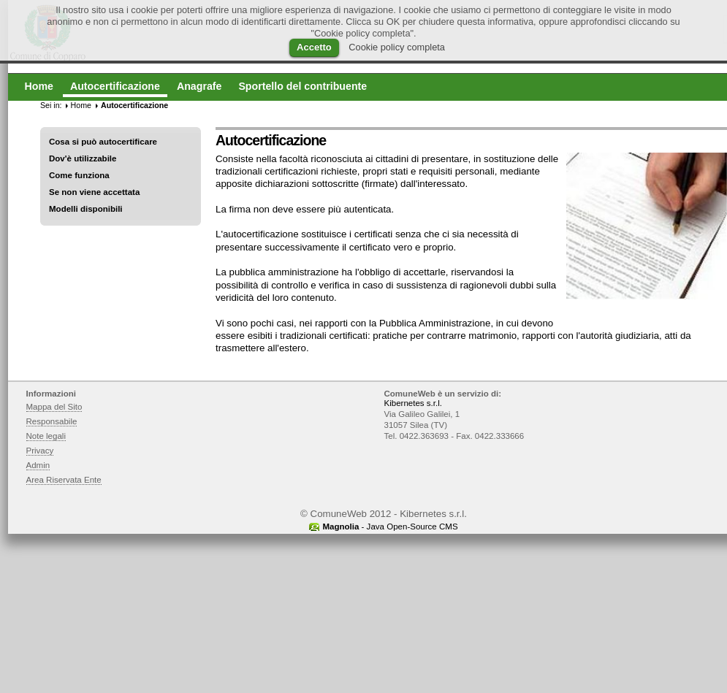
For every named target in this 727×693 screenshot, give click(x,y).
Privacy (40, 450)
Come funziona (79, 175)
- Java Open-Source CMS (389, 526)
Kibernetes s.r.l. (413, 403)
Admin (38, 465)
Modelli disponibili (86, 208)
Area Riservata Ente (64, 479)
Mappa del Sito (54, 406)
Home (81, 105)
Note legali (46, 436)
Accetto (314, 47)
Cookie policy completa (397, 47)
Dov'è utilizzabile (82, 158)
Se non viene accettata (94, 192)
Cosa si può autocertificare (103, 141)
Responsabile (51, 421)
